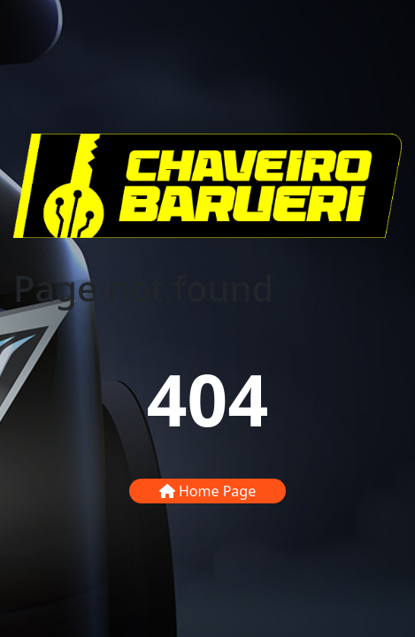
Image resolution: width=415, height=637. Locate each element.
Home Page (207, 491)
